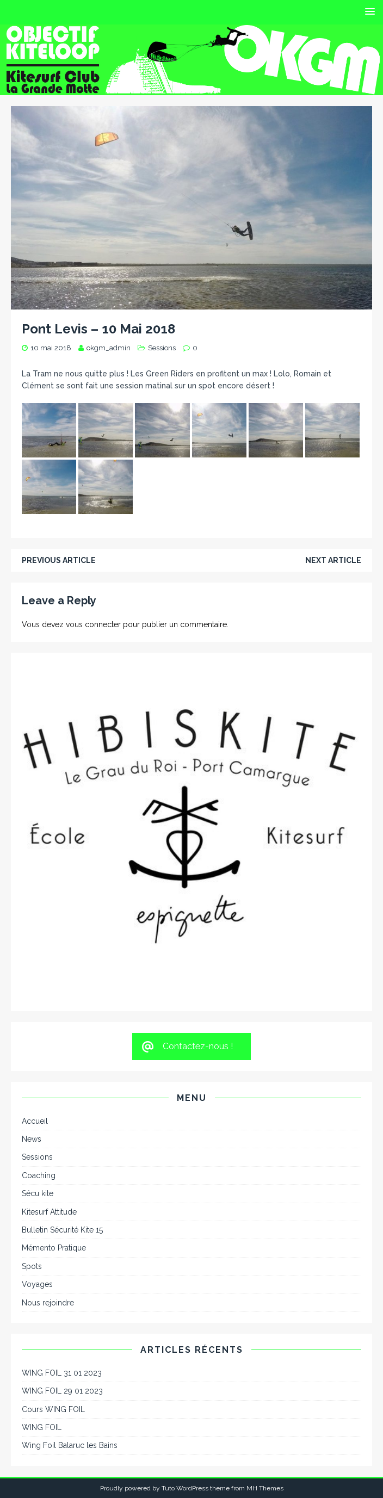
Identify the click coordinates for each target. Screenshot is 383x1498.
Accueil (35, 1121)
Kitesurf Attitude (49, 1212)
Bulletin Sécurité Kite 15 (62, 1229)
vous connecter (93, 624)
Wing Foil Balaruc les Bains (70, 1445)
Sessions (162, 348)
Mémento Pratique (54, 1247)
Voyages (37, 1284)
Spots (32, 1266)
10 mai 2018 (50, 348)
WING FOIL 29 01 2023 (62, 1390)
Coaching (38, 1175)
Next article (333, 560)
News (31, 1139)
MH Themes (264, 1488)
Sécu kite (37, 1193)
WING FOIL (41, 1427)
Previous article (59, 560)
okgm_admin (109, 348)
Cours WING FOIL (53, 1409)
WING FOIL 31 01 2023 (62, 1373)
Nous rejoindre (48, 1302)
